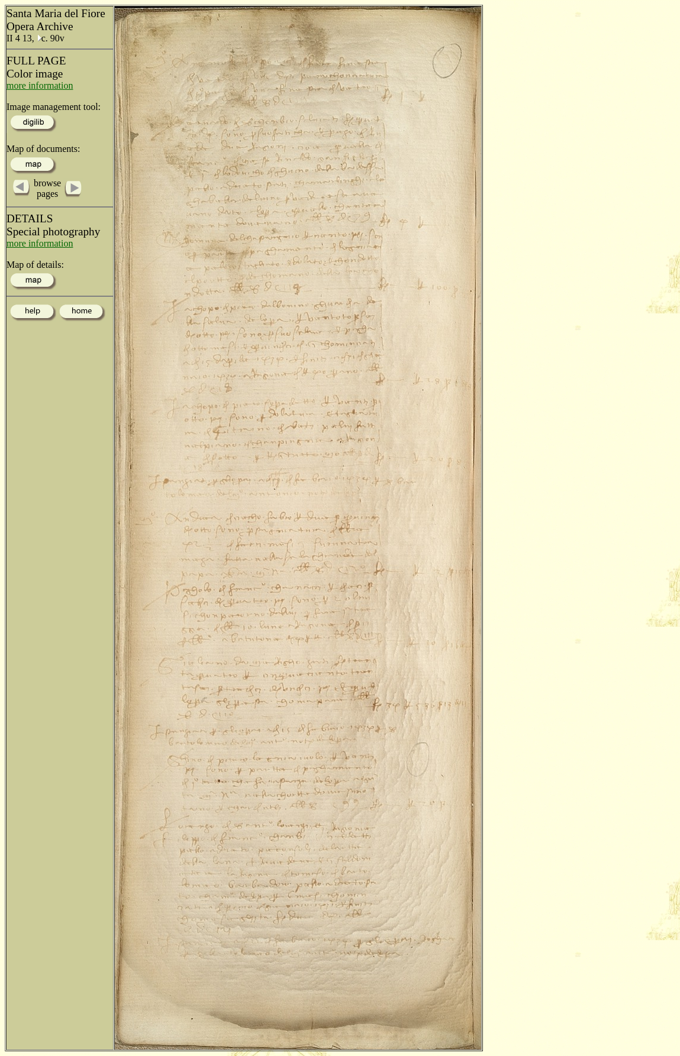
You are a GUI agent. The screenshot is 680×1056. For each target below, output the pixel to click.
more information (40, 85)
